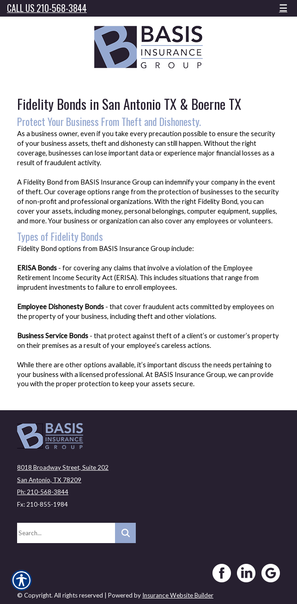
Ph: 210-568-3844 (42, 492)
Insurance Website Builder (177, 595)
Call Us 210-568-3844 (47, 8)
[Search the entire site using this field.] (66, 533)
